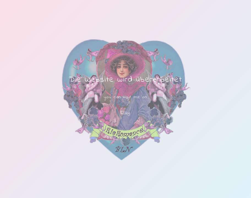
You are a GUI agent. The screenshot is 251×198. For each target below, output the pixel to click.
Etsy (125, 112)
